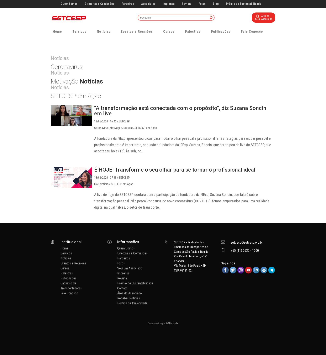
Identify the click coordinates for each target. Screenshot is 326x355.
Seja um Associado (129, 268)
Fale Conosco (252, 32)
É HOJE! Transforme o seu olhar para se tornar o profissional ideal (174, 170)
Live (96, 184)
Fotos (202, 3)
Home (57, 32)
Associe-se (148, 3)
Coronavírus (101, 128)
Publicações (221, 32)
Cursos (169, 32)
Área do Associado (129, 293)
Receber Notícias (128, 298)
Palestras (193, 32)
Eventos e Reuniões (137, 32)
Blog (216, 3)
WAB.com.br (172, 323)
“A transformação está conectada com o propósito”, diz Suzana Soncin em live (180, 111)
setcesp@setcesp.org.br (247, 242)
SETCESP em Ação (146, 128)
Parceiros (128, 3)
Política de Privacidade (132, 303)
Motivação (116, 128)
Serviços (79, 32)
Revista (186, 3)
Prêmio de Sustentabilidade (243, 3)
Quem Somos (69, 3)
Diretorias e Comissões (99, 3)
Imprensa (169, 3)
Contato (122, 288)
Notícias (103, 32)
